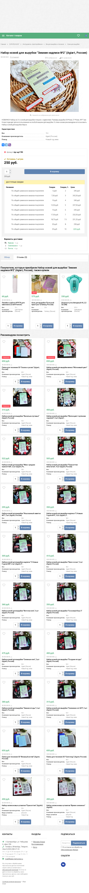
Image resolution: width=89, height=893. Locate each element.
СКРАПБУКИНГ (14, 44)
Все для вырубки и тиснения (55, 44)
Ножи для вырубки (73, 44)
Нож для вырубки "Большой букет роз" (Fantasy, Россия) (43, 304)
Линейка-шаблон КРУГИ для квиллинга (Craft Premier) (13, 304)
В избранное (51, 58)
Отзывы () (22, 257)
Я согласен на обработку (71, 848)
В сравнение (65, 58)
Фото (35, 847)
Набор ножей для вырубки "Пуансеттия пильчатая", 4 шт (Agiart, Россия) (62, 466)
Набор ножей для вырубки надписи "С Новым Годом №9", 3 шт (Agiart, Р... (64, 514)
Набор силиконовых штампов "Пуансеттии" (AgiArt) (22, 805)
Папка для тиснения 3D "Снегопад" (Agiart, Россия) (66, 757)
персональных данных (69, 850)
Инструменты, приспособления (33, 44)
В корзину (54, 171)
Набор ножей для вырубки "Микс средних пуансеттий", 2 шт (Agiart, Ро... (18, 466)
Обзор (7, 257)
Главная (3, 44)
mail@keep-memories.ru (14, 859)
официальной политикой (10, 870)
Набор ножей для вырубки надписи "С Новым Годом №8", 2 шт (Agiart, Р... (20, 563)
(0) (7, 300)
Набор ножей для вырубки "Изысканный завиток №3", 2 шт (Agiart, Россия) (21, 514)
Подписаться (79, 843)
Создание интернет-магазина (11, 882)
